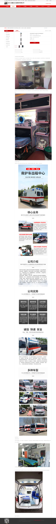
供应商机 (13, 6)
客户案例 (25, 6)
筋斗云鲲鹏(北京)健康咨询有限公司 (37, 520)
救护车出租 (7, 32)
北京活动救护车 (8, 34)
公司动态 (37, 6)
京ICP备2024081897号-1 (31, 520)
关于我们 (31, 6)
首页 (47, 30)
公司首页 (7, 6)
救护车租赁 (7, 39)
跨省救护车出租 (8, 43)
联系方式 (48, 6)
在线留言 (35, 42)
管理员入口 (27, 521)
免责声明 (25, 521)
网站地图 (29, 521)
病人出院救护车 (8, 41)
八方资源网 (22, 521)
